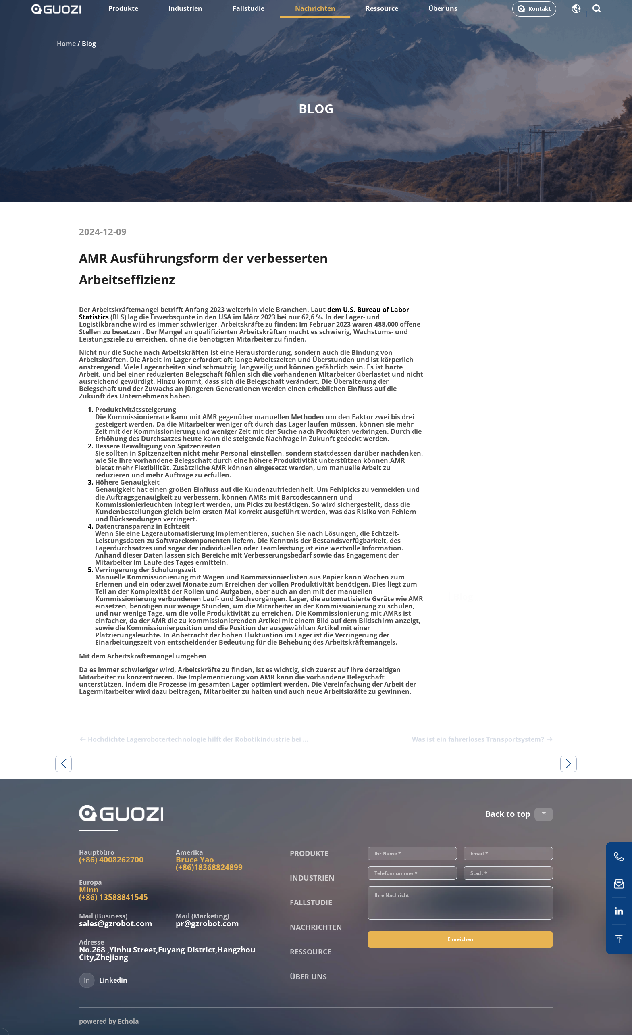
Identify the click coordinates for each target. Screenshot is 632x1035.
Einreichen (460, 951)
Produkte (123, 13)
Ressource (382, 13)
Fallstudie (248, 13)
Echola (128, 1021)
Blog (89, 43)
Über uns (442, 13)
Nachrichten (315, 13)
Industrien (185, 13)
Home (66, 43)
